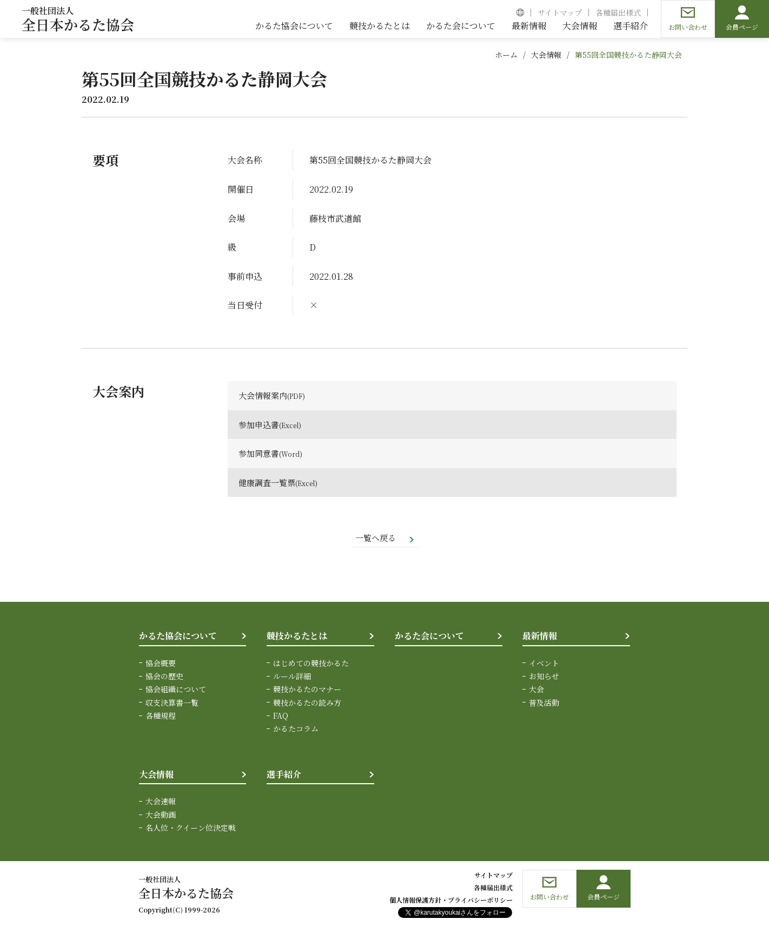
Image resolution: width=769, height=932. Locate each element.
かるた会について (429, 637)
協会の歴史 (164, 676)
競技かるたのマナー (307, 690)
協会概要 (160, 663)
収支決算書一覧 (171, 703)
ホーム (506, 54)
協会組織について (175, 690)
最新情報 (539, 637)
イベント (544, 663)
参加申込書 (260, 424)
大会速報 (160, 802)
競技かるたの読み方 (307, 703)
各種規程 (160, 716)
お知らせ (544, 676)
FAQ (280, 716)
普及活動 (544, 703)
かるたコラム (296, 729)
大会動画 (160, 815)
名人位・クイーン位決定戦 (190, 828)
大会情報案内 (264, 395)
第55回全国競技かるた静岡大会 (628, 54)
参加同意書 (260, 453)
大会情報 (546, 54)
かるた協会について (178, 637)
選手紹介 (284, 775)
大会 (536, 690)
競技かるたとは (297, 637)
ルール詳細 (292, 676)
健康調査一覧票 (268, 482)
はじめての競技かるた (311, 663)
